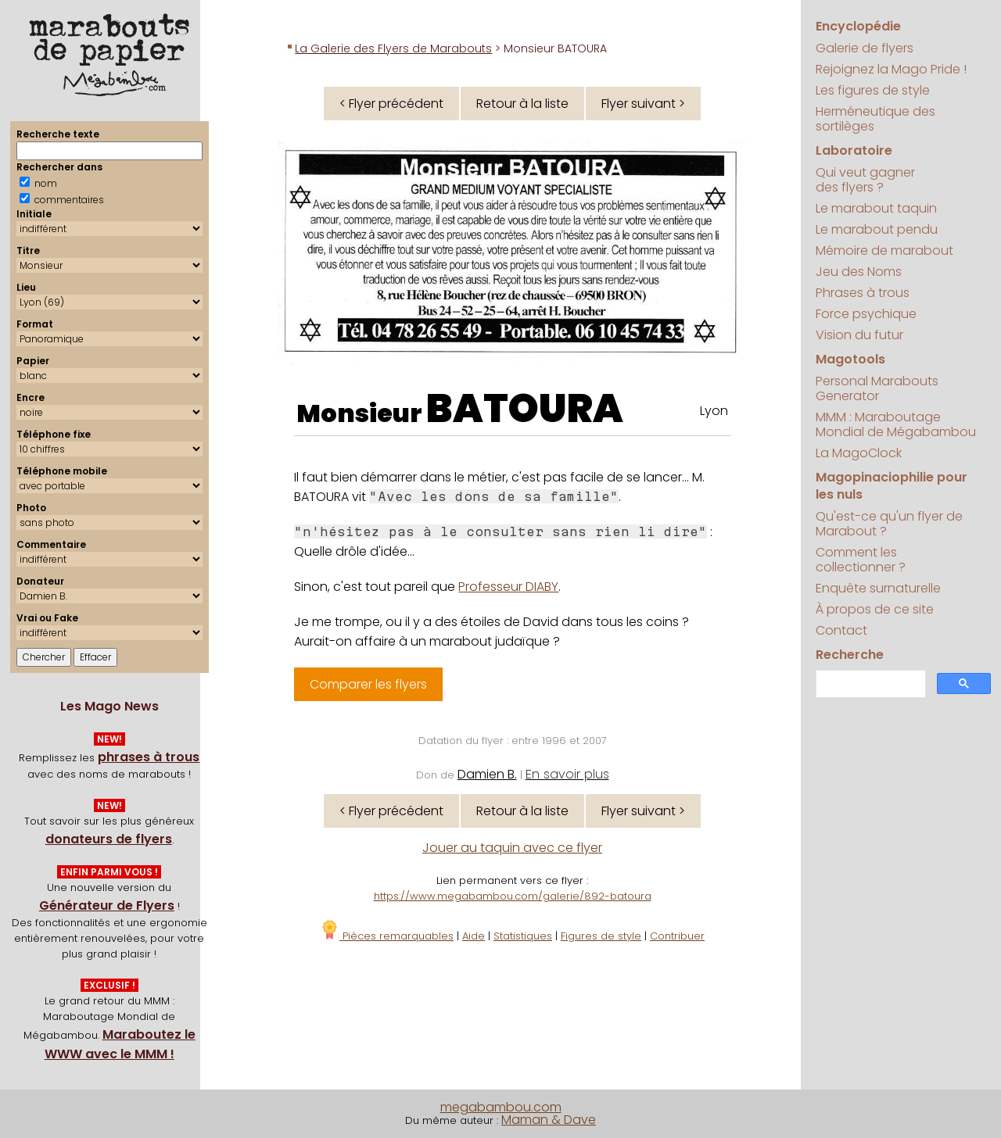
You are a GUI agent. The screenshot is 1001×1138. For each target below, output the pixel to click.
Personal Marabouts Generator (877, 388)
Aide (473, 936)
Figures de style (601, 936)
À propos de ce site (875, 609)
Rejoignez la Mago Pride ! (891, 69)
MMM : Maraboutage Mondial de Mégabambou (896, 424)
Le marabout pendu (877, 229)
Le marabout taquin (876, 208)
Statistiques (522, 936)
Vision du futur (859, 335)
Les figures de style (873, 90)
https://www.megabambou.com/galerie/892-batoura (512, 896)
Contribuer (677, 936)
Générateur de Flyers (106, 905)
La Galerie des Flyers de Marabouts (393, 48)
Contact (841, 630)
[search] (869, 684)
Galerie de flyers (864, 48)
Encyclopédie (858, 26)
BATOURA (524, 408)
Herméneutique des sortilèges (875, 118)
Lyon (714, 411)
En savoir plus (567, 774)
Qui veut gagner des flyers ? (865, 179)
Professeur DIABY (508, 587)
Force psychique (866, 314)
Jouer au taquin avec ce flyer (512, 848)
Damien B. (487, 774)
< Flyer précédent (391, 104)
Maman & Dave (548, 1120)
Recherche (850, 655)
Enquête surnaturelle (878, 588)
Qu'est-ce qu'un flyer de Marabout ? (889, 523)
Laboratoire (854, 150)
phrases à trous (148, 757)
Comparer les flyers (368, 684)
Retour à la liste (522, 104)
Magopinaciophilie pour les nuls (891, 485)
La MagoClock (859, 453)
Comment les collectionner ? (861, 559)
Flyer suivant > (643, 104)
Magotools (850, 359)
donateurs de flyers (108, 839)
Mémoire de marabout (884, 250)
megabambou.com (500, 1107)
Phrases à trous (863, 293)
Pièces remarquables (387, 936)
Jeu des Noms (859, 272)
